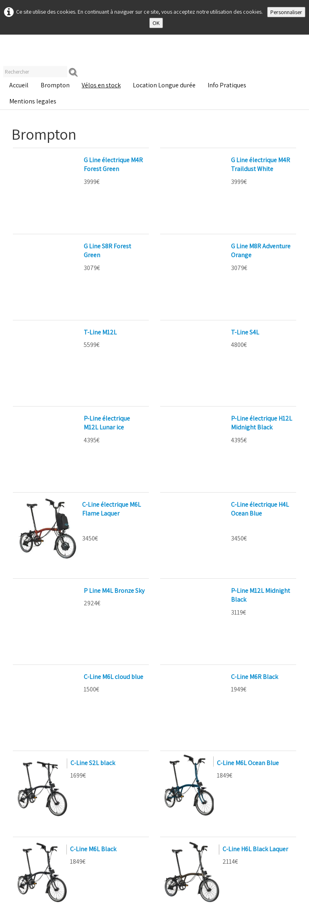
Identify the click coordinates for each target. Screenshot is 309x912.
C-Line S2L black (92, 558)
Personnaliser (286, 12)
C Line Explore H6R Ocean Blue (61, 731)
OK (156, 23)
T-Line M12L (35, 264)
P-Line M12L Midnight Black (204, 454)
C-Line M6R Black (190, 506)
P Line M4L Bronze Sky (49, 454)
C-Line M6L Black (93, 644)
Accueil (19, 85)
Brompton (55, 85)
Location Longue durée (164, 85)
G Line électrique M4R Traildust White (218, 160)
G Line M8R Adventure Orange (207, 212)
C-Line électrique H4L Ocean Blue (212, 368)
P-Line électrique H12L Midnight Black (218, 316)
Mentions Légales (28, 908)
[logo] (12, 52)
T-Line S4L (181, 264)
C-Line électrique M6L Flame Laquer (111, 373)
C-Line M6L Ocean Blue (248, 558)
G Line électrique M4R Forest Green (67, 160)
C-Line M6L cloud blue (49, 506)
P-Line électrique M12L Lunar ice (63, 316)
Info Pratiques (227, 85)
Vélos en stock (101, 85)
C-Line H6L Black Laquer (255, 644)
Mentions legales (32, 101)
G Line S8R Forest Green (51, 212)
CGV (137, 900)
